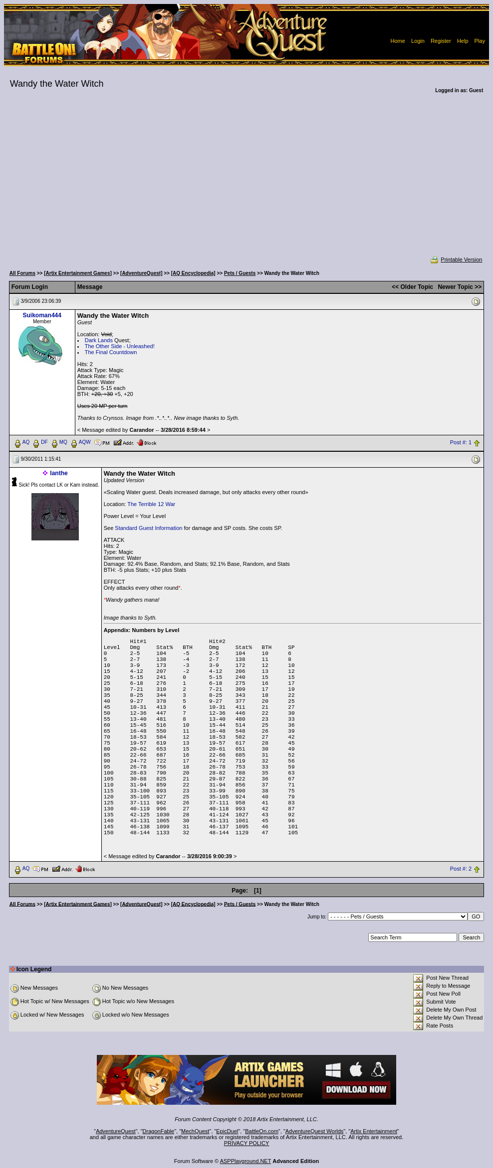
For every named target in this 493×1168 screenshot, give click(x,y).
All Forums (22, 273)
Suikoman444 (42, 315)
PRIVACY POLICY (246, 1143)
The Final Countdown (111, 352)
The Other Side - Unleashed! (120, 346)
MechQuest (195, 1131)
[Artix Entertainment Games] (78, 273)
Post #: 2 (461, 869)
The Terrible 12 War (151, 504)
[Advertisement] (247, 181)
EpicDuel (227, 1131)
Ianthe (58, 473)
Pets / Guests (239, 273)
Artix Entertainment (373, 1131)
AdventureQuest (116, 1131)
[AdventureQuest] (141, 273)
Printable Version (456, 259)
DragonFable (159, 1131)
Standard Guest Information (148, 528)
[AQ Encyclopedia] (193, 273)
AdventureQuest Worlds (314, 1131)
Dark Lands (99, 340)
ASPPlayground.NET (245, 1161)
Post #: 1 (461, 442)
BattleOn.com (261, 1131)
